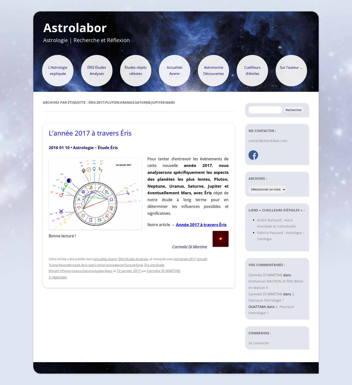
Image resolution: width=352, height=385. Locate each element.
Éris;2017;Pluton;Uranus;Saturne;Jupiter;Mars (80, 271)
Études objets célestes (136, 70)
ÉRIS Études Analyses (96, 70)
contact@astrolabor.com (268, 140)
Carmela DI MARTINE (163, 270)
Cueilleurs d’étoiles (252, 70)
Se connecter (259, 343)
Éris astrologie (154, 265)
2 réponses (58, 277)
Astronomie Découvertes (213, 70)
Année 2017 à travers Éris (201, 224)
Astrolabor (75, 27)
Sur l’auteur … (291, 67)
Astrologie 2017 (185, 259)
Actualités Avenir (174, 70)
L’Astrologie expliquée (57, 70)
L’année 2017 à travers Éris (90, 132)
